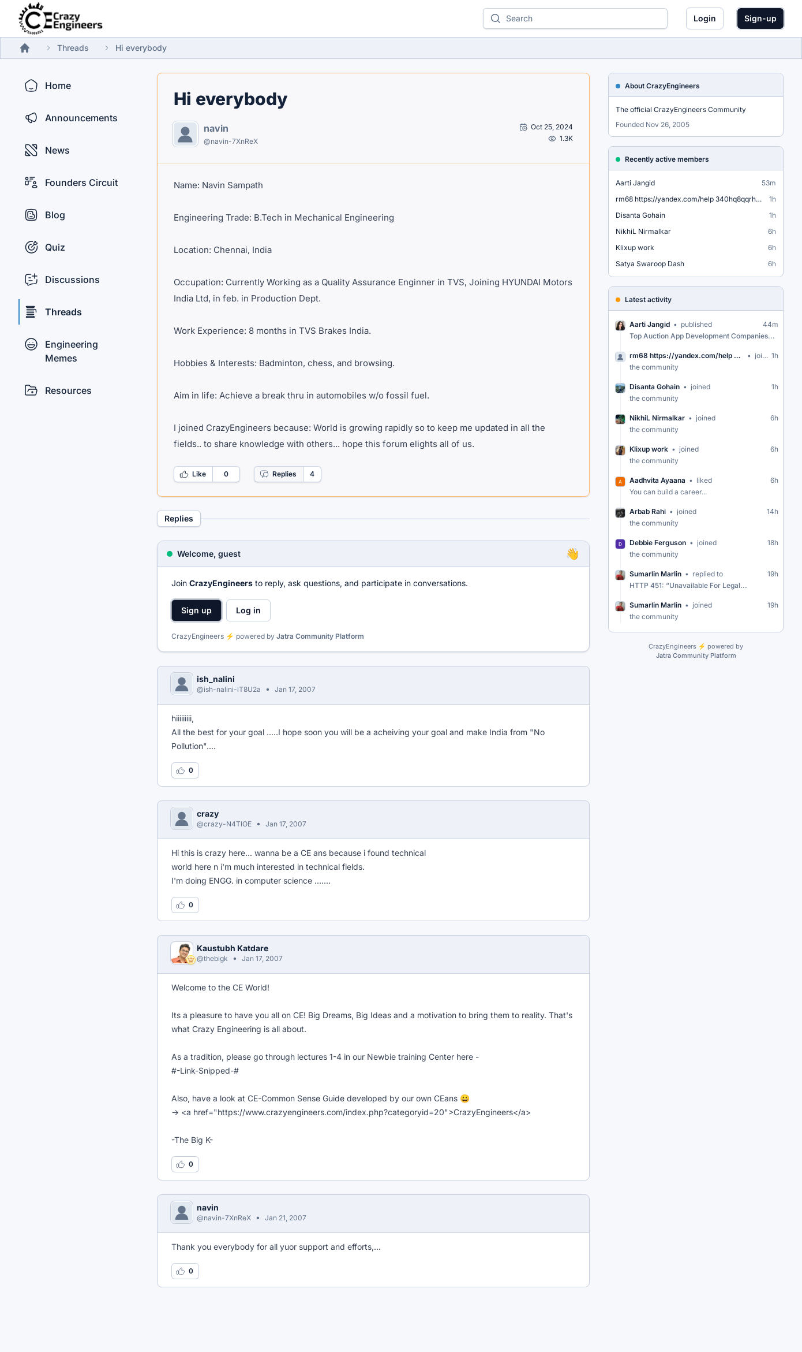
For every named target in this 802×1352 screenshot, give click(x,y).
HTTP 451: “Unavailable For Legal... (688, 585)
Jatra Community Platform (320, 636)
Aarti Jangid (635, 182)
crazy (208, 813)
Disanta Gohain (640, 215)
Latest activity (648, 299)
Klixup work (635, 247)
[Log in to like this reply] (185, 770)
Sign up (196, 610)
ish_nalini (216, 679)
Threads (73, 48)
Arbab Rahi (647, 511)
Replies (278, 474)
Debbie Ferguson (657, 542)
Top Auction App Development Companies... (702, 336)
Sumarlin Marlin (655, 573)
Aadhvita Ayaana (657, 480)
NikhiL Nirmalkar (643, 231)
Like (192, 474)
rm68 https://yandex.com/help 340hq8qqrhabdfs (690, 199)
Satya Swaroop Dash (650, 263)
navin (216, 128)
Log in (248, 610)
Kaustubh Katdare (232, 948)
